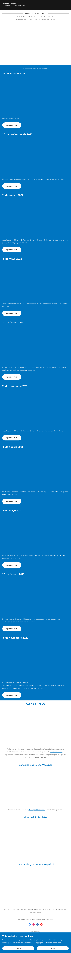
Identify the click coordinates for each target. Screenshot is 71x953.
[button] (67, 5)
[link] (14, 5)
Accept (52, 948)
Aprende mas (12, 125)
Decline (18, 948)
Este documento (56, 752)
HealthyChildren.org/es (37, 810)
